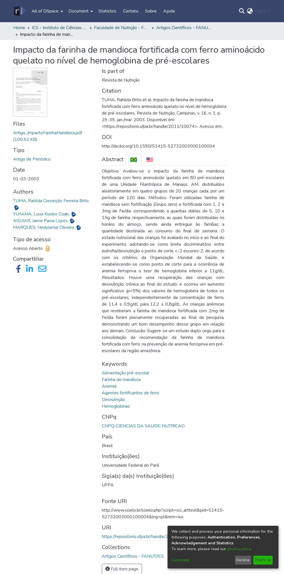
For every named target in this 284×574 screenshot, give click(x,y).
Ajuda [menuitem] (169, 11)
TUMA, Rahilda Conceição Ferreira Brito (51, 201)
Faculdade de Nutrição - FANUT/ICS (121, 28)
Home (19, 28)
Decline (243, 560)
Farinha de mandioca (121, 380)
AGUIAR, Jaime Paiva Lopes (41, 221)
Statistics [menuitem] (107, 11)
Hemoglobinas (116, 406)
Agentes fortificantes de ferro (130, 393)
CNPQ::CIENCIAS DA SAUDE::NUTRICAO (143, 426)
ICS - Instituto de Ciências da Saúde (59, 28)
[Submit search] (242, 11)
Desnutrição (113, 400)
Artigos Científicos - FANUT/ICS (184, 28)
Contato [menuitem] (130, 11)
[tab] (134, 160)
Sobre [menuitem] (151, 11)
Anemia (109, 386)
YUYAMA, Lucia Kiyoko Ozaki (41, 214)
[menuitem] (47, 11)
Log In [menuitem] (261, 11)
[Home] (19, 11)
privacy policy (239, 549)
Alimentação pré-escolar (125, 373)
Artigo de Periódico (31, 159)
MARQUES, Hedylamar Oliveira (44, 227)
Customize (180, 560)
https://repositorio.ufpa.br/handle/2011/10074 (147, 537)
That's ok (263, 560)
